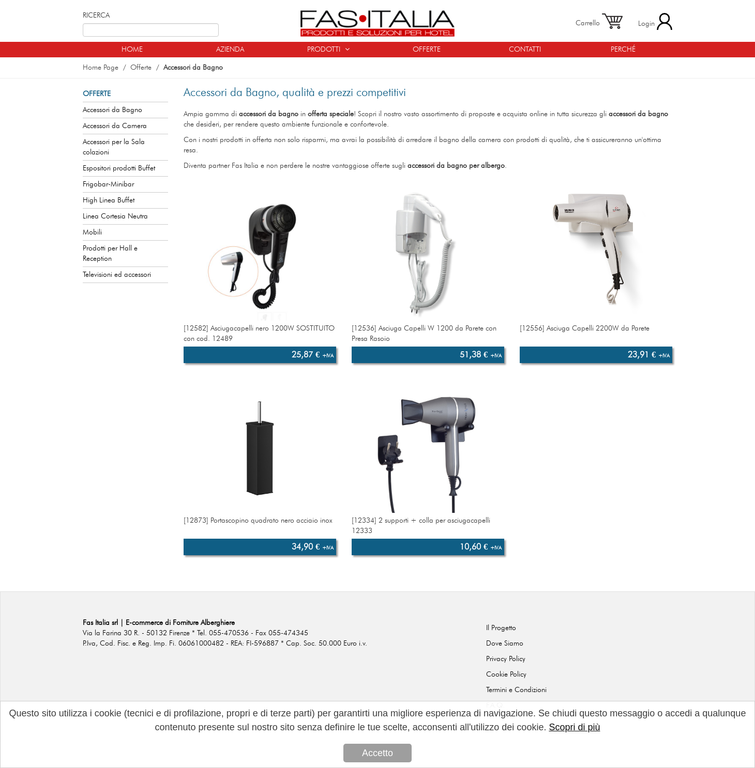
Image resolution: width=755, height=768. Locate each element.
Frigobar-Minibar (108, 184)
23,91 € (649, 355)
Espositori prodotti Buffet (119, 168)
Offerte (141, 67)
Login (655, 21)
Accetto (377, 753)
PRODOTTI (328, 49)
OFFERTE (427, 49)
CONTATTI (525, 49)
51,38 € (481, 355)
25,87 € (313, 355)
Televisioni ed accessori (117, 274)
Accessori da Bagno (193, 67)
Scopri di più (574, 727)
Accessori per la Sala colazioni (114, 147)
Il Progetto (501, 628)
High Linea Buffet (108, 200)
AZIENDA (230, 49)
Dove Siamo (504, 643)
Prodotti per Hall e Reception (110, 253)
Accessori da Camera (115, 126)
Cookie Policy (506, 674)
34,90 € (313, 547)
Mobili (92, 232)
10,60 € (481, 547)
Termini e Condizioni (516, 690)
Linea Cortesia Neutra (115, 216)
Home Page (100, 67)
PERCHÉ (623, 49)
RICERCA (96, 15)
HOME (132, 49)
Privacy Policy (505, 659)
